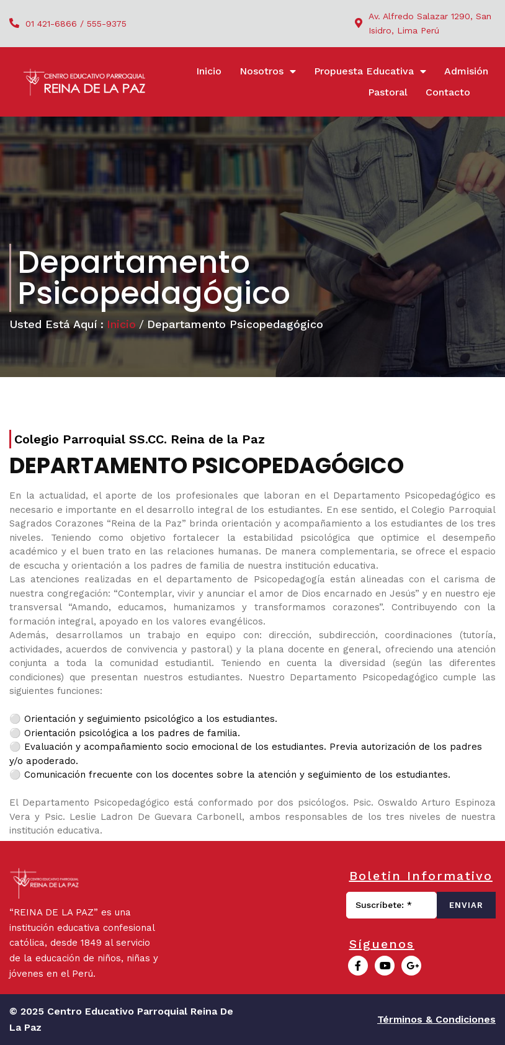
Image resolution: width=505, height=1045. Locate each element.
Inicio (121, 324)
